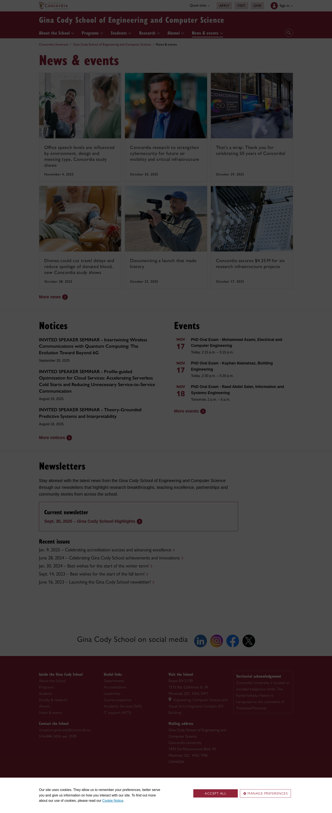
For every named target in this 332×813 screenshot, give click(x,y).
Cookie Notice (112, 800)
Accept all (215, 793)
